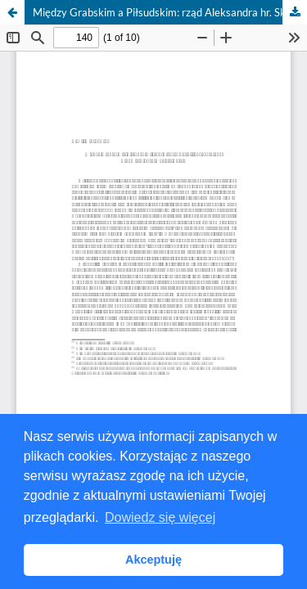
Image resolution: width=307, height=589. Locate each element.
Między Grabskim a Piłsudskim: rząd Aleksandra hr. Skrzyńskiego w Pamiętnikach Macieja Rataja (170, 12)
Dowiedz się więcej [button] (160, 517)
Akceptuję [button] (153, 559)
